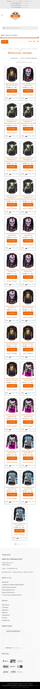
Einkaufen (9, 48)
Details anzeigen (12, 94)
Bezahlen (5, 612)
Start (4, 48)
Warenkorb (5, 610)
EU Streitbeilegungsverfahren (12, 595)
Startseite (5, 604)
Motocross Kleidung (25, 48)
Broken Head (14, 98)
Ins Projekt (11, 90)
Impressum (5, 582)
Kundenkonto (6, 615)
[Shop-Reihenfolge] (27, 62)
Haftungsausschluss (8, 589)
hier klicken (15, 1)
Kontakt (4, 617)
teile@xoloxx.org (27, 1)
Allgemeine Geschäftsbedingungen (13, 584)
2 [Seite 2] (18, 544)
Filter (5, 41)
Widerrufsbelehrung (8, 592)
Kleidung (16, 48)
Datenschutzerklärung (9, 587)
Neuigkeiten (6, 620)
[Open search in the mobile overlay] (20, 27)
